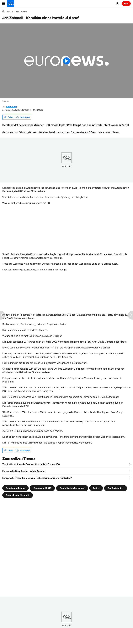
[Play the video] (66, 60)
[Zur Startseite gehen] (10, 3)
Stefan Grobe (11, 106)
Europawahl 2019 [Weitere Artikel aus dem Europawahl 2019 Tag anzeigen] (42, 488)
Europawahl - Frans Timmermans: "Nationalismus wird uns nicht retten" (37, 478)
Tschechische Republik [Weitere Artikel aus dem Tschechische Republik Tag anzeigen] (17, 495)
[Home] (3, 11)
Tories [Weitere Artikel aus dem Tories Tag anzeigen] (96, 488)
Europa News (21, 11)
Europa (10, 11)
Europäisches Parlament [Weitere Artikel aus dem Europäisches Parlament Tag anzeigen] (72, 488)
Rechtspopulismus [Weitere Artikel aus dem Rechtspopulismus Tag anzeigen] (15, 488)
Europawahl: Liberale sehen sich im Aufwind (23, 471)
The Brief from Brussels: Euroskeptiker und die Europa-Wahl (31, 464)
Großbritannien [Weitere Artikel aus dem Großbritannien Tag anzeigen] (115, 488)
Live (126, 3)
